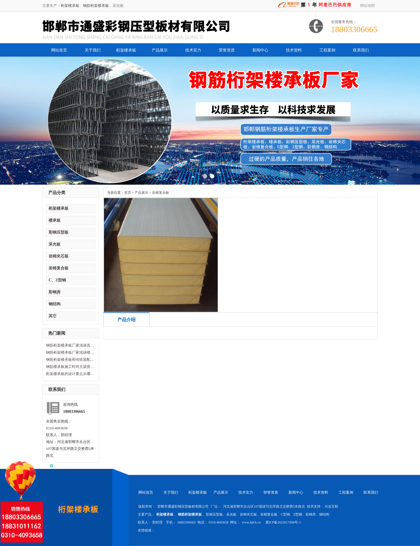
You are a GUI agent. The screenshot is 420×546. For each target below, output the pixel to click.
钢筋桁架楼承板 (96, 5)
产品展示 (160, 50)
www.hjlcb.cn (252, 522)
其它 (53, 316)
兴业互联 (331, 506)
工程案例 (327, 50)
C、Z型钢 (57, 280)
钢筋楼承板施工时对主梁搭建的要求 (70, 366)
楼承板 (55, 220)
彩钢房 (55, 292)
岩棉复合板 (58, 268)
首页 (127, 193)
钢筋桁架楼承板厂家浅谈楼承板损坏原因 (70, 352)
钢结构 (55, 304)
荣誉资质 (227, 50)
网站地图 (367, 5)
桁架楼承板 (70, 5)
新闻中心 (260, 50)
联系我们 (361, 50)
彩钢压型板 (58, 232)
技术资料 (294, 50)
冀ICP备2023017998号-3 (283, 522)
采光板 (55, 244)
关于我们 (93, 50)
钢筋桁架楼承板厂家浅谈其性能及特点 (70, 345)
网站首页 (59, 50)
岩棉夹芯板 (58, 256)
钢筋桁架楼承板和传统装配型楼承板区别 (70, 359)
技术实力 (193, 50)
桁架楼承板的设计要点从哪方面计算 (70, 374)
